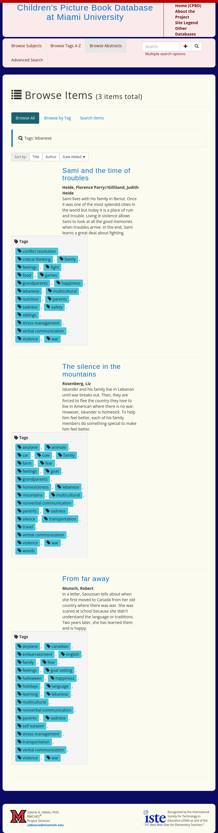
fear (46, 463)
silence (26, 519)
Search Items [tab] (92, 118)
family (68, 259)
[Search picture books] (196, 46)
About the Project (185, 14)
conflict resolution (37, 251)
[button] (185, 46)
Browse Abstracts (106, 45)
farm (25, 463)
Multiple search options (165, 53)
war (52, 338)
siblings (27, 314)
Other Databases (185, 31)
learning (28, 694)
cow (43, 455)
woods (26, 550)
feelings (27, 267)
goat (52, 471)
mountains (30, 495)
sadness (27, 306)
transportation (60, 519)
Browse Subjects (26, 45)
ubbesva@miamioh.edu (45, 825)
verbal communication (41, 330)
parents (57, 298)
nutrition (28, 298)
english (70, 654)
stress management (38, 322)
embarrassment (35, 654)
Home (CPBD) (188, 5)
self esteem (31, 726)
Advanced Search (27, 60)
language (58, 686)
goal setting (59, 670)
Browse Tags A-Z (66, 45)
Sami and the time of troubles (96, 174)
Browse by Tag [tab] (57, 118)
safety (54, 306)
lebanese (28, 290)
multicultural (62, 290)
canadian (57, 646)
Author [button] (50, 156)
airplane (28, 447)
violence (28, 338)
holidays (28, 686)
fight (52, 267)
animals (56, 447)
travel (25, 527)
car (23, 455)
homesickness (33, 487)
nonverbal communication (44, 503)
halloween (30, 678)
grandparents (33, 283)
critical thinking (34, 259)
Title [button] (36, 156)
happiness (68, 283)
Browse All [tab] (25, 118)
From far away (86, 578)
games (48, 275)
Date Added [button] (72, 156)
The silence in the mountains (91, 370)
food (24, 275)
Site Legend (186, 22)
